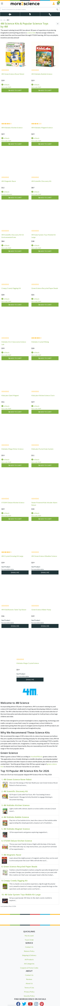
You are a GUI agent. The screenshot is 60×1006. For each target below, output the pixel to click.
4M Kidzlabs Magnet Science (42, 130)
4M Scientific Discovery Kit (41, 184)
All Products (29, 959)
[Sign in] (54, 4)
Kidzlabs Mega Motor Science (12, 452)
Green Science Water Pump (41, 612)
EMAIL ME (15, 575)
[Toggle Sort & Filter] (57, 23)
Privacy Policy (29, 992)
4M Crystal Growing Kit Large (12, 559)
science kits (31, 33)
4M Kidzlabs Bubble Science (41, 74)
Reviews (29, 979)
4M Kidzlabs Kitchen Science (11, 130)
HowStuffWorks (37, 756)
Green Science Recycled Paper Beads (44, 291)
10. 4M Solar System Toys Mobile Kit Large (21, 895)
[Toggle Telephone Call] (50, 14)
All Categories (29, 964)
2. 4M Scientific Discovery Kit (14, 791)
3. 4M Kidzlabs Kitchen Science (15, 805)
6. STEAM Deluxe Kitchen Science (16, 841)
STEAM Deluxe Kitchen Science (12, 505)
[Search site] (57, 9)
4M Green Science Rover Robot (12, 74)
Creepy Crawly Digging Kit (11, 291)
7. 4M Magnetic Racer (11, 855)
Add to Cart (15, 90)
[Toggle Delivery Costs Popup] (10, 14)
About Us (29, 983)
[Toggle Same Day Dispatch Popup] (30, 14)
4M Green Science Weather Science (44, 559)
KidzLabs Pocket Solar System (42, 452)
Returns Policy (29, 951)
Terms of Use (29, 988)
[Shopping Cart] (58, 4)
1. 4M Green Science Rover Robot (16, 779)
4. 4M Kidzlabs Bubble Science (15, 817)
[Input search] (28, 9)
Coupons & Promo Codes (29, 968)
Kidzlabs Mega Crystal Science (27, 666)
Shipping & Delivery (29, 955)
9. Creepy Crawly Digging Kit (14, 881)
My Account (29, 936)
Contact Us (29, 947)
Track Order (29, 940)
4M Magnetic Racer (8, 184)
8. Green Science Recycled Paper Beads (19, 867)
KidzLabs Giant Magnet (10, 398)
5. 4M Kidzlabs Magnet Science (15, 829)
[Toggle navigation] (2, 4)
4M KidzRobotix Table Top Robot (13, 612)
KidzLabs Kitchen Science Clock (43, 398)
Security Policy (29, 996)
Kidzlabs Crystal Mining (40, 344)
